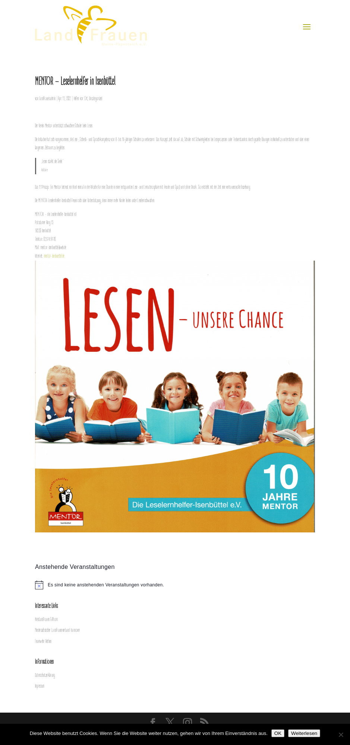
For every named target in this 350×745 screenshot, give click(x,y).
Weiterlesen (304, 733)
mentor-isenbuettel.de (54, 256)
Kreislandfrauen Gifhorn (46, 620)
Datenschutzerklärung (45, 675)
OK (277, 733)
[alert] (175, 584)
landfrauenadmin (48, 99)
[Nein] (340, 734)
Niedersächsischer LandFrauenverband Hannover (57, 630)
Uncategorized (96, 99)
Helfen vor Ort (81, 99)
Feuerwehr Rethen (43, 641)
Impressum (40, 686)
